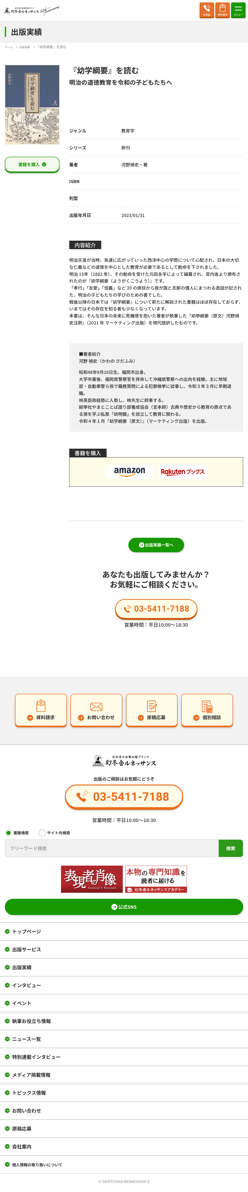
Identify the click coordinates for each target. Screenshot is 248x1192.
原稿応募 (21, 1130)
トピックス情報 (29, 1095)
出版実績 (21, 969)
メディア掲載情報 (31, 1077)
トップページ (26, 933)
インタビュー (26, 987)
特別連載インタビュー (36, 1059)
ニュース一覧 (26, 1041)
